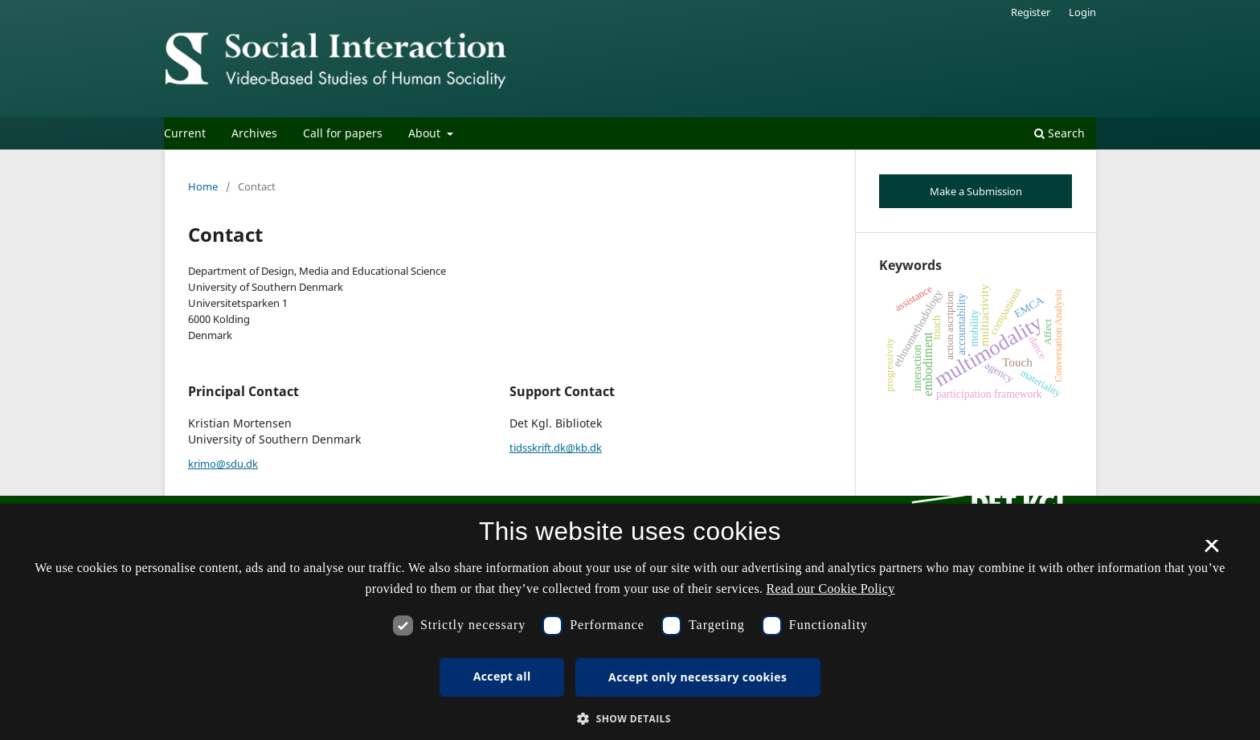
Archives (254, 133)
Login (1082, 12)
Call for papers (342, 133)
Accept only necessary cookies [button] (697, 677)
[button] (630, 719)
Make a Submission (976, 191)
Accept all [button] (502, 676)
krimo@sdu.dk (223, 463)
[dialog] (630, 622)
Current (185, 133)
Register (1030, 12)
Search (1059, 133)
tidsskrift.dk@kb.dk (555, 447)
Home (203, 186)
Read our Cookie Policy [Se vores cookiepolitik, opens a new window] (831, 588)
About (426, 133)
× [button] (1211, 551)
